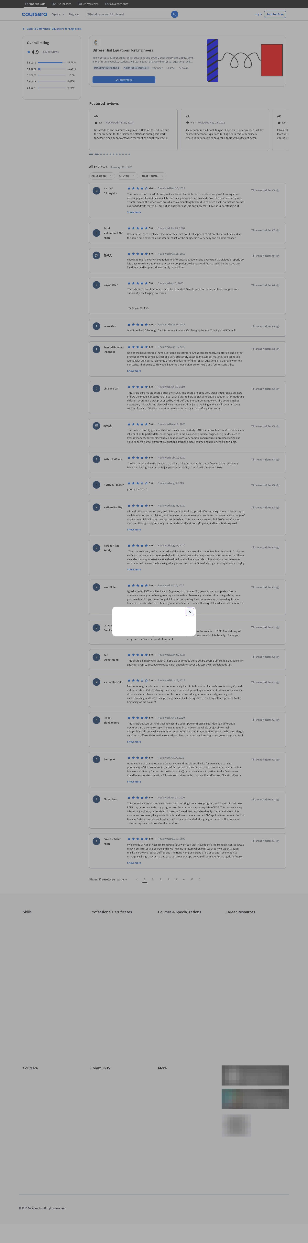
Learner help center (153, 666)
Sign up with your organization (135, 661)
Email (122, 588)
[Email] (154, 595)
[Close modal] (189, 564)
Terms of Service (137, 676)
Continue (154, 608)
